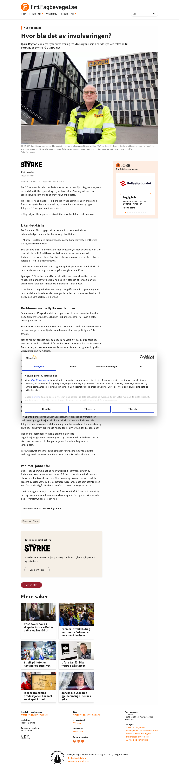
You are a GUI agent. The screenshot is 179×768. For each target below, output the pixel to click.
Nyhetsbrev (51, 13)
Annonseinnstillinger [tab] (105, 366)
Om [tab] (136, 366)
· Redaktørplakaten (76, 758)
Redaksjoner (36, 13)
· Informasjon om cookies (137, 736)
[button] (151, 194)
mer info (40, 397)
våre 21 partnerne (45, 380)
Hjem (23, 13)
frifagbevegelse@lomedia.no (35, 714)
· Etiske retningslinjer (135, 727)
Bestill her (78, 731)
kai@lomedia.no (27, 175)
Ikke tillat (49, 409)
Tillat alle (129, 409)
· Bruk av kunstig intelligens (138, 733)
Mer (73, 13)
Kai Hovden (27, 172)
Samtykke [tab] (42, 366)
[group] (135, 194)
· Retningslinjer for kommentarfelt (141, 730)
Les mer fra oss (37, 569)
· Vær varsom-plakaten (78, 761)
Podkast (64, 13)
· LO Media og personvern (136, 739)
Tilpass (89, 409)
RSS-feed (77, 723)
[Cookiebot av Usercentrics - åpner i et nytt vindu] (137, 357)
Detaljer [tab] (74, 366)
